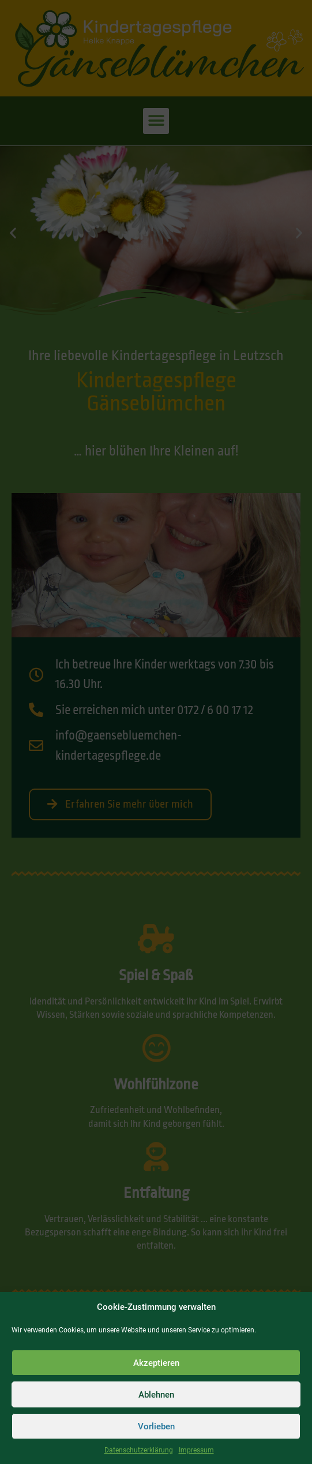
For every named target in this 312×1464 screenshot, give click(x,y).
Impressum (196, 1450)
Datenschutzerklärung (138, 1450)
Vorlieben (156, 1426)
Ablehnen (156, 1395)
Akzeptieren (156, 1363)
